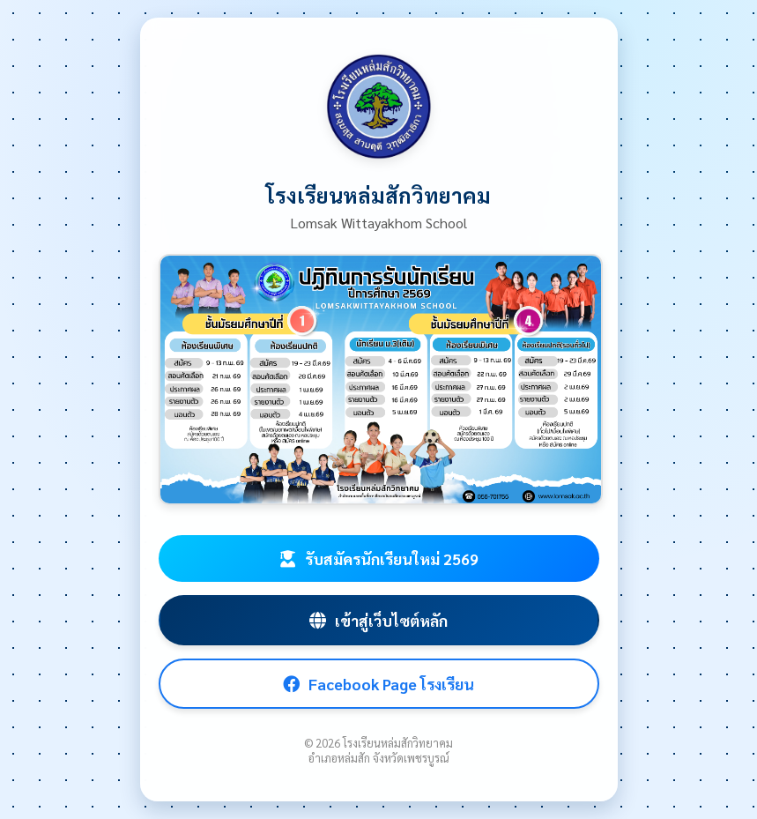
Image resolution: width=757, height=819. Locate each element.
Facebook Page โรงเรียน (378, 684)
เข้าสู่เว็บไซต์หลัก (378, 620)
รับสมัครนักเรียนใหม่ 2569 (379, 558)
